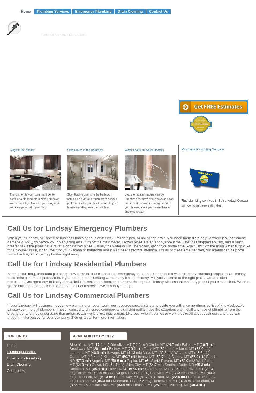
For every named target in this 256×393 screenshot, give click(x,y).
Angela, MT (101, 361)
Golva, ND (100, 365)
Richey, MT (118, 349)
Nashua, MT (197, 377)
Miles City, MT (136, 365)
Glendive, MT (120, 345)
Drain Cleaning (130, 11)
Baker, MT (85, 373)
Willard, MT (197, 373)
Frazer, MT (195, 369)
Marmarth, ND (124, 381)
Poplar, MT (135, 361)
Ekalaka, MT (143, 385)
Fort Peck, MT (88, 377)
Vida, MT (150, 353)
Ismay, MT (146, 357)
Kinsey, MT (112, 357)
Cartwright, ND (121, 373)
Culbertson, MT (157, 369)
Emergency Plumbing (93, 11)
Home (26, 11)
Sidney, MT (180, 357)
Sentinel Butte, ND (179, 365)
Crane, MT (78, 357)
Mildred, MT (184, 349)
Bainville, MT (160, 373)
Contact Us (158, 11)
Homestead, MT (165, 381)
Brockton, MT (80, 369)
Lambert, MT (80, 353)
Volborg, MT (179, 385)
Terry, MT (151, 349)
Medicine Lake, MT (101, 385)
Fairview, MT (118, 369)
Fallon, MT (190, 345)
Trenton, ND (86, 381)
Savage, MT (116, 353)
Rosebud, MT (205, 381)
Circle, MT (157, 345)
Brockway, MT (81, 349)
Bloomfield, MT (81, 345)
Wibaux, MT (183, 353)
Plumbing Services (53, 11)
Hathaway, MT (127, 377)
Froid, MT (163, 377)
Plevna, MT (170, 361)
